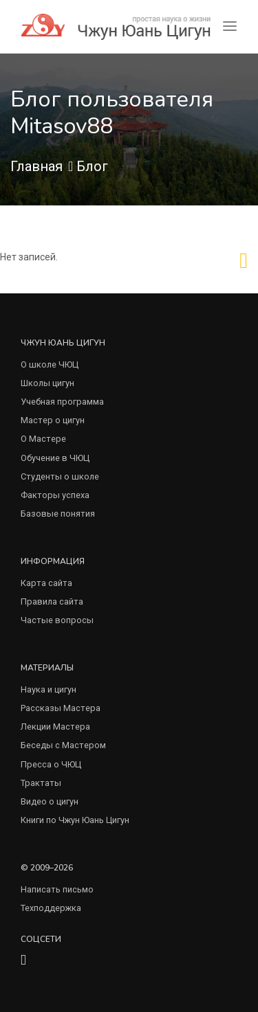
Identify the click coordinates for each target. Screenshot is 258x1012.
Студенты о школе (60, 476)
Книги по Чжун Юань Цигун (75, 820)
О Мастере (43, 439)
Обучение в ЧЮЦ (55, 458)
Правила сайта (52, 601)
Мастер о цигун (53, 420)
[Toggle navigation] (230, 26)
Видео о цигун (49, 801)
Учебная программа (62, 401)
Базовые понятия (58, 513)
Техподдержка (51, 908)
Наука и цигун (48, 689)
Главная (36, 166)
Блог (92, 166)
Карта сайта (46, 583)
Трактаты (41, 783)
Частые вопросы (57, 620)
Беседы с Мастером (63, 745)
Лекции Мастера (55, 726)
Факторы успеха (55, 495)
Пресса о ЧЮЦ (51, 764)
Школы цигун (47, 383)
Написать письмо (57, 889)
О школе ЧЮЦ (49, 364)
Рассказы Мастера (60, 708)
